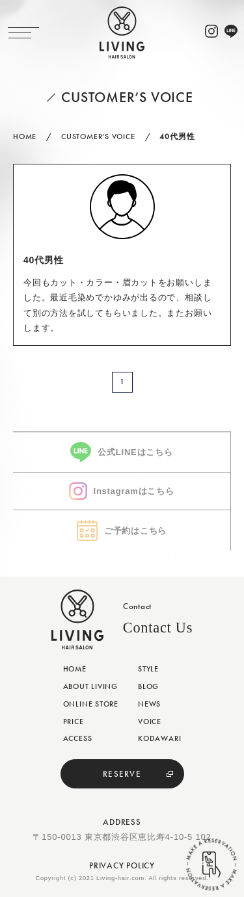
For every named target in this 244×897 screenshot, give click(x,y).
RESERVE (122, 773)
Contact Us (158, 627)
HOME (75, 669)
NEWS (149, 704)
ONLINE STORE (90, 704)
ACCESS (77, 738)
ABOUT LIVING (90, 686)
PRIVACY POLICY (122, 865)
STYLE (148, 669)
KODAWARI (159, 738)
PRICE (73, 721)
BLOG (148, 686)
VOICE (149, 721)
